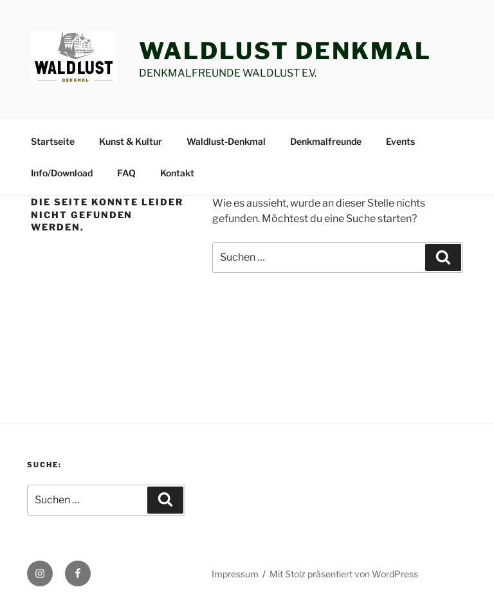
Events (400, 141)
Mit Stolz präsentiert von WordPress (344, 573)
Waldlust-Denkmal (226, 141)
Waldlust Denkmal (285, 51)
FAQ (126, 172)
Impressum (235, 573)
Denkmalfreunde (325, 141)
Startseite (53, 141)
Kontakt (177, 172)
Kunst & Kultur (130, 141)
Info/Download (62, 172)
